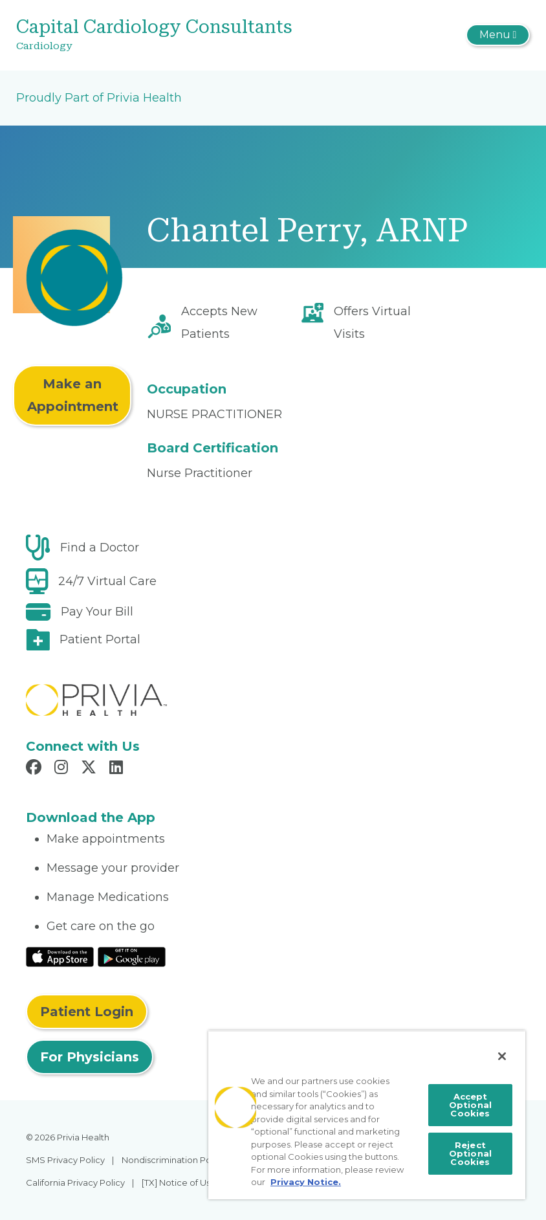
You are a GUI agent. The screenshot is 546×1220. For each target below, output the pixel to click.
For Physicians (89, 1057)
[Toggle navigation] (498, 35)
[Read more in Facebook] (35, 769)
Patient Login (86, 1011)
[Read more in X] (90, 769)
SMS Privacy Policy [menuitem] (65, 1160)
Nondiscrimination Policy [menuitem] (173, 1160)
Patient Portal (100, 639)
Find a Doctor (99, 547)
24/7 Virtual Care (107, 581)
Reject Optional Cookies (470, 1153)
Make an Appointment (72, 395)
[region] (366, 1114)
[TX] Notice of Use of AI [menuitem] (189, 1182)
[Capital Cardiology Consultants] (187, 35)
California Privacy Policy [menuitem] (75, 1182)
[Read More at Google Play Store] (132, 956)
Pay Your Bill (97, 611)
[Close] (502, 1056)
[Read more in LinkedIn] (118, 769)
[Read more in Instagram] (63, 769)
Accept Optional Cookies (470, 1104)
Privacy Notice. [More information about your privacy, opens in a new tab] (305, 1182)
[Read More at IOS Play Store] (60, 956)
